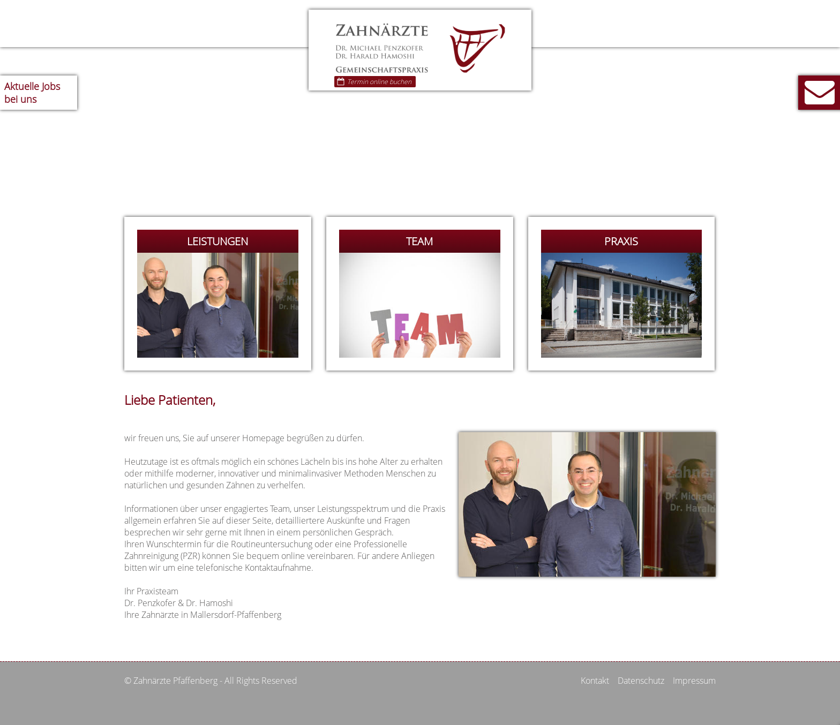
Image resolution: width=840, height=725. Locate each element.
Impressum (694, 680)
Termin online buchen (373, 81)
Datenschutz (641, 680)
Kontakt (595, 680)
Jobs (32, 92)
